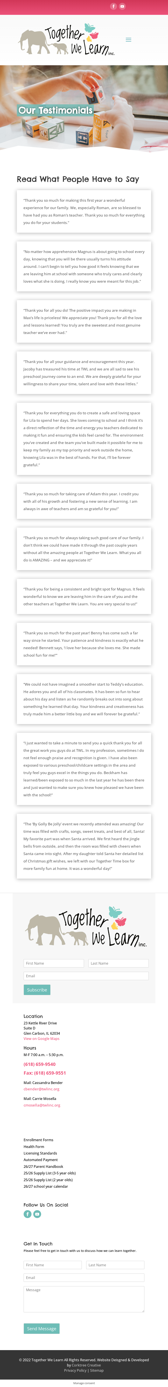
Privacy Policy (75, 1370)
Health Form (34, 1146)
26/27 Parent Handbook (43, 1166)
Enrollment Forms (38, 1139)
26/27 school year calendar (46, 1186)
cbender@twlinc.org (41, 1088)
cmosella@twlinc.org (42, 1105)
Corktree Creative (86, 1365)
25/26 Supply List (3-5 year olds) (50, 1173)
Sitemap (97, 1370)
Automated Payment (41, 1159)
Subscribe (37, 990)
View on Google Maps (42, 1038)
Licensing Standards (40, 1153)
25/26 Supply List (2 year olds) (48, 1179)
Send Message (41, 1329)
